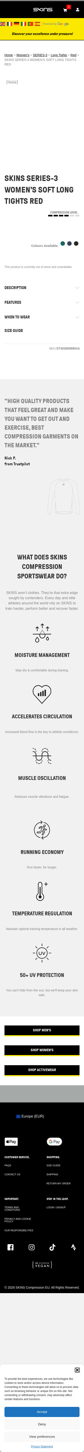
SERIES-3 (40, 55)
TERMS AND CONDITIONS (12, 1208)
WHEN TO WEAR (17, 317)
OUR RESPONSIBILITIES (18, 1230)
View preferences (42, 1436)
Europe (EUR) (30, 1116)
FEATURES (12, 302)
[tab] (42, 288)
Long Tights (59, 55)
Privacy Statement (42, 1446)
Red (73, 55)
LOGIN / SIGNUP (56, 1207)
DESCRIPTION (15, 287)
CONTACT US (12, 1174)
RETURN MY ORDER (59, 1183)
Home (8, 55)
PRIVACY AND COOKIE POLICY (17, 1220)
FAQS (7, 1165)
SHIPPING (52, 1174)
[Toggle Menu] (5, 9)
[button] (77, 1370)
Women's (22, 55)
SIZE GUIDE (13, 330)
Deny (42, 1424)
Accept (42, 1412)
